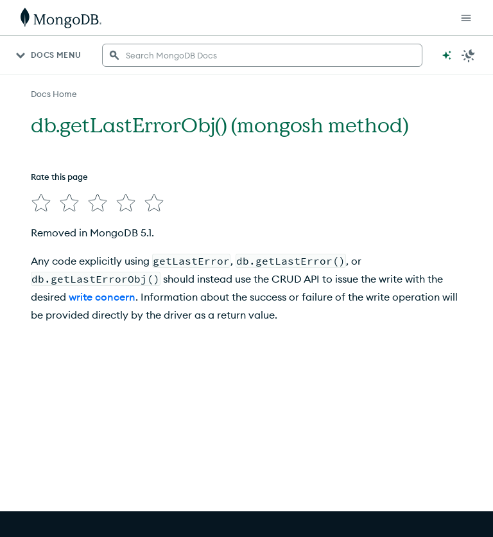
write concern (102, 296)
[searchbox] (262, 55)
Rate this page (59, 177)
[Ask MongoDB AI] (447, 55)
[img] (41, 203)
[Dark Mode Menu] (469, 55)
